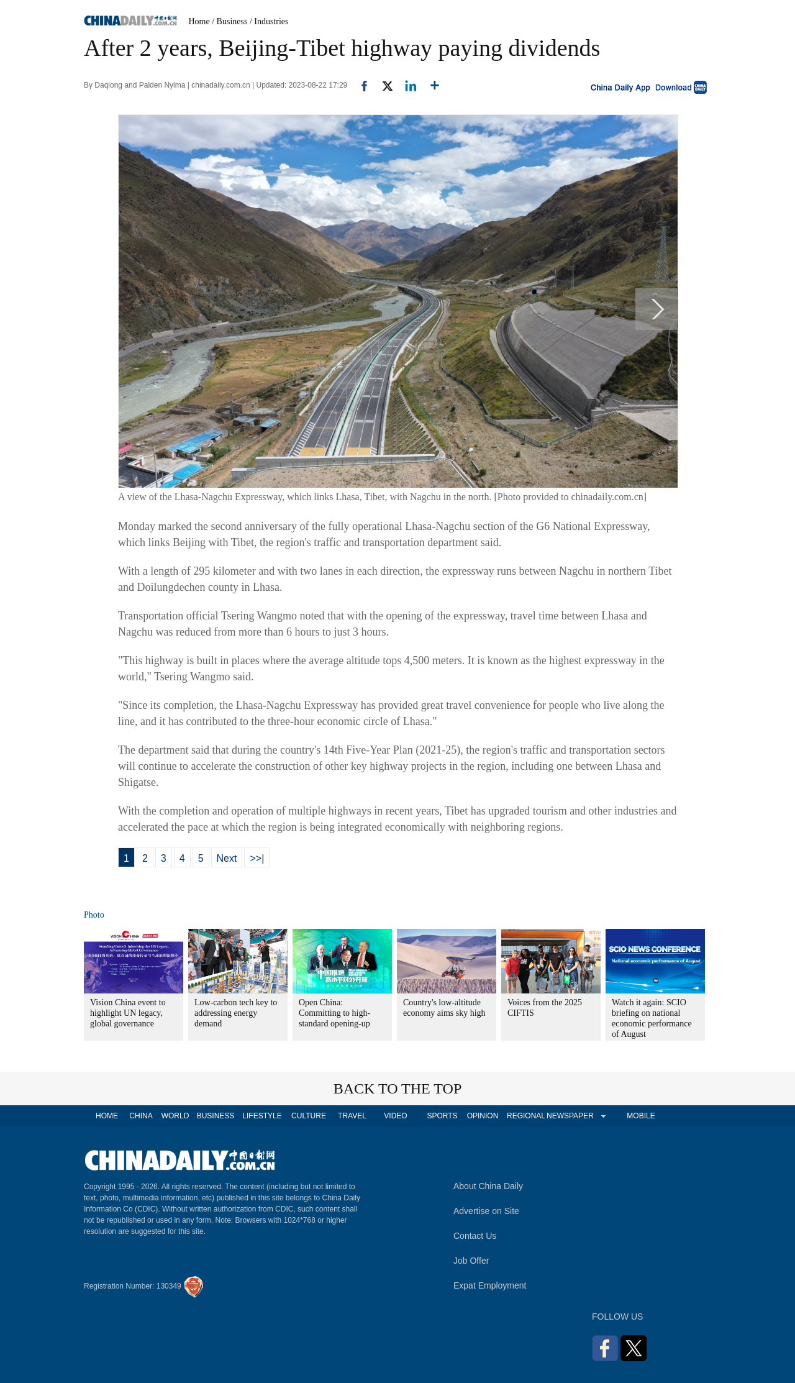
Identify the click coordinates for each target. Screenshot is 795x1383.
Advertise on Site (486, 1211)
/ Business (229, 21)
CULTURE (308, 1115)
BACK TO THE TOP (398, 1088)
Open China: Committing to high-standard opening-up (334, 1013)
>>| (257, 858)
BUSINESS (216, 1115)
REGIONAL (526, 1115)
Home (199, 21)
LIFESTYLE (261, 1115)
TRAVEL (352, 1115)
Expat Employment (490, 1285)
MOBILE (641, 1115)
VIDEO (395, 1115)
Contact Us (474, 1236)
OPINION (483, 1115)
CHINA (140, 1115)
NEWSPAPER (570, 1115)
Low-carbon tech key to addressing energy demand (235, 1013)
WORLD (175, 1115)
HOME (107, 1115)
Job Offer (471, 1261)
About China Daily (488, 1186)
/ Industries (269, 21)
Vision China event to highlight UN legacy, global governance (128, 1013)
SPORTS (442, 1115)
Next (227, 858)
